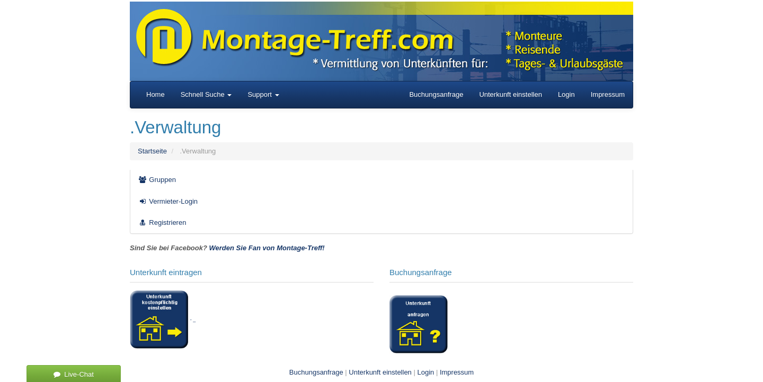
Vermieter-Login (168, 201)
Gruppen (157, 180)
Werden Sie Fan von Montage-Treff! (267, 248)
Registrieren (162, 222)
